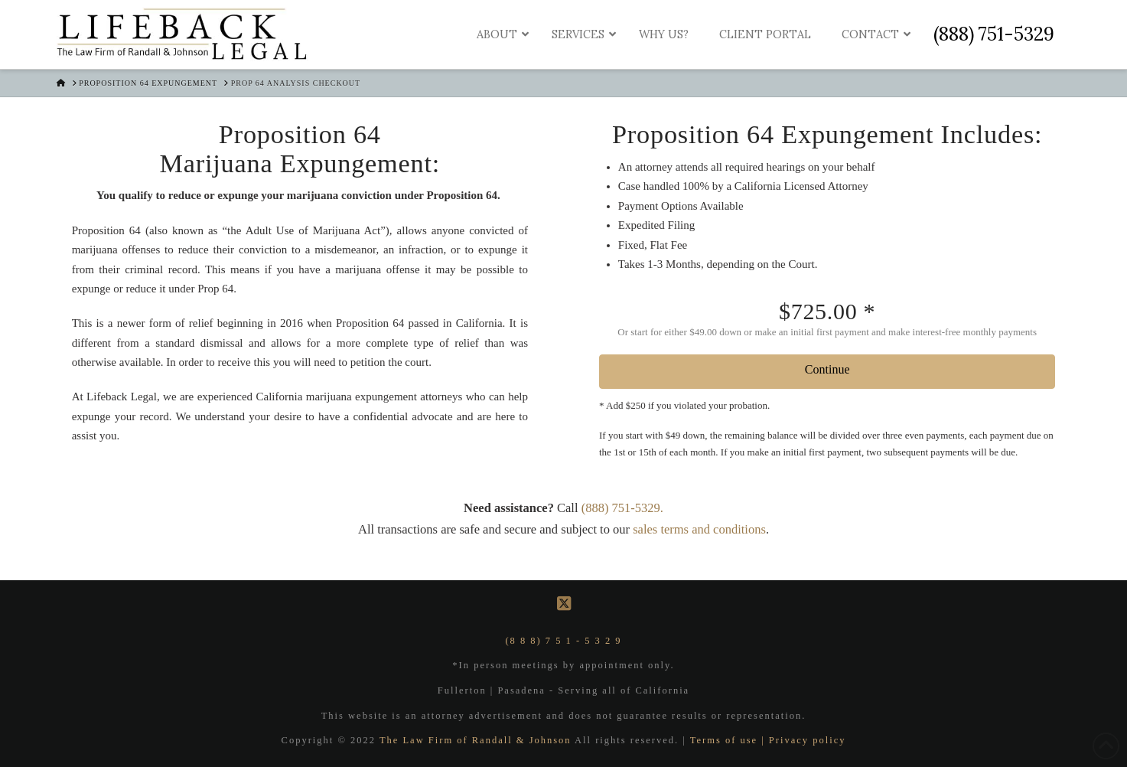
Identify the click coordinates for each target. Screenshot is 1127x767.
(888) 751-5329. (622, 508)
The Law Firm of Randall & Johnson (477, 740)
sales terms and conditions (699, 529)
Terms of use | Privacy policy (768, 740)
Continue (827, 369)
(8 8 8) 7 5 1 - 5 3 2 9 (563, 640)
